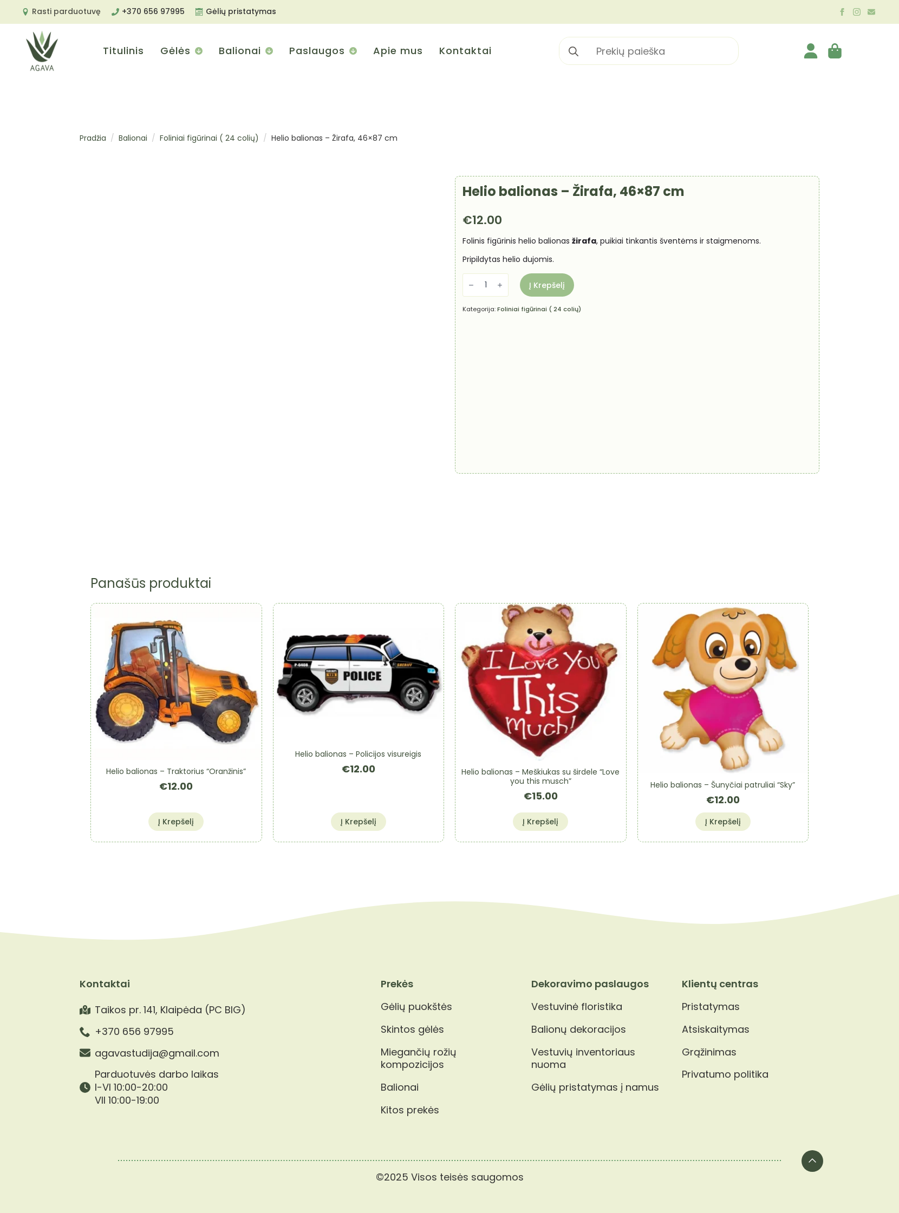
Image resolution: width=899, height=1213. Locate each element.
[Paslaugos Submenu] (352, 50)
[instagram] (857, 12)
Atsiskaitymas (716, 1029)
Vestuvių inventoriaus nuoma (583, 1058)
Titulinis (123, 50)
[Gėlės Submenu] (198, 50)
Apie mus (398, 50)
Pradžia (93, 138)
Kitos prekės (410, 1110)
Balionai (240, 50)
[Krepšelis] (835, 50)
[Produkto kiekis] (485, 285)
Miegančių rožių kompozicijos (419, 1058)
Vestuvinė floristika (576, 1006)
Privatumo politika (725, 1074)
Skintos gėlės (412, 1029)
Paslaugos (317, 50)
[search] (573, 51)
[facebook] (842, 12)
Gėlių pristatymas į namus (595, 1087)
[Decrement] (471, 285)
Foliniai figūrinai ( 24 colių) (209, 138)
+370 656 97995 (153, 11)
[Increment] (500, 285)
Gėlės (175, 50)
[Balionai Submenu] (268, 50)
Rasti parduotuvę (66, 11)
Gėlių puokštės (416, 1006)
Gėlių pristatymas (241, 11)
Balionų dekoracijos (578, 1029)
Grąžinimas (709, 1052)
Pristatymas (711, 1006)
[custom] (871, 12)
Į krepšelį (547, 285)
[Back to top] (812, 1161)
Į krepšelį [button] (176, 821)
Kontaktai (465, 50)
